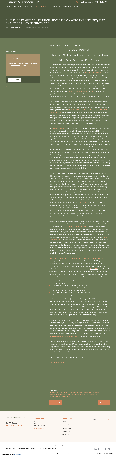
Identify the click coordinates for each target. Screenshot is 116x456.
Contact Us (65, 434)
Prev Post (55, 402)
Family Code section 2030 (78, 91)
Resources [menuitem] (56, 6)
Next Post (104, 402)
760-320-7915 (102, 2)
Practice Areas (66, 428)
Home (64, 421)
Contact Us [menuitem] (76, 6)
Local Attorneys (65, 396)
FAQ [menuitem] (49, 6)
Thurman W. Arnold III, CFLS (59, 363)
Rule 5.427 (94, 269)
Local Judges (63, 392)
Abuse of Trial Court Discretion (89, 394)
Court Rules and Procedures (91, 392)
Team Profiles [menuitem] (16, 6)
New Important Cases (72, 394)
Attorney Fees (53, 392)
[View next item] (13, 113)
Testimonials (66, 431)
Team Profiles (66, 425)
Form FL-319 (82, 202)
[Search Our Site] (108, 419)
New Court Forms (54, 396)
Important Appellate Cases (57, 394)
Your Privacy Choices (27, 451)
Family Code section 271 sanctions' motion (63, 336)
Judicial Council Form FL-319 (94, 72)
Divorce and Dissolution (75, 392)
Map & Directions (39, 428)
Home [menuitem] (8, 6)
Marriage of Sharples (58, 128)
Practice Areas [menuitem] (28, 6)
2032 (91, 91)
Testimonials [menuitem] (66, 6)
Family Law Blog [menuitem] (40, 6)
